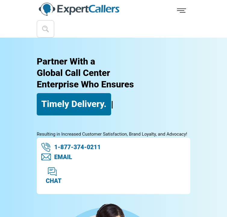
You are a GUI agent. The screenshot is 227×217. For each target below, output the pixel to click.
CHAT (53, 175)
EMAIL (56, 157)
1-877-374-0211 (71, 147)
